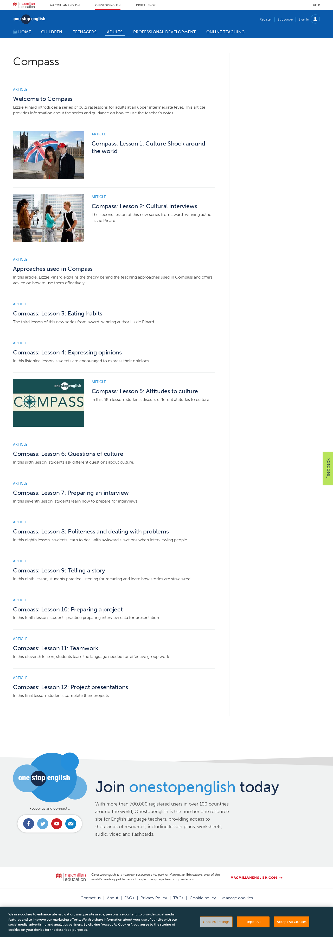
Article (20, 89)
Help (316, 5)
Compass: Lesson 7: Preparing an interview (71, 492)
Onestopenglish (107, 5)
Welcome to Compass (42, 98)
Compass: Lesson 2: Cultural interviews (144, 206)
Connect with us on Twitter (42, 824)
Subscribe (285, 19)
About (112, 897)
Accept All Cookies (291, 925)
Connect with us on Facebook (28, 824)
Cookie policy (203, 897)
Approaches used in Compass (53, 268)
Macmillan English (65, 5)
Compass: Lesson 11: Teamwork (55, 648)
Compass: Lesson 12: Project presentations (70, 687)
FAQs (129, 897)
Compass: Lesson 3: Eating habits (57, 313)
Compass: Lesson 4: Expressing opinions (67, 352)
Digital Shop (146, 5)
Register (266, 19)
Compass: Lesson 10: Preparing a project (68, 609)
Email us (70, 824)
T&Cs (178, 897)
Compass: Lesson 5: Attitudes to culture (145, 391)
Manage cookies (237, 897)
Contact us (90, 897)
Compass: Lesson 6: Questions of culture (68, 453)
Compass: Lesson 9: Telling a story (59, 570)
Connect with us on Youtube (56, 824)
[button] (328, 468)
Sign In (304, 19)
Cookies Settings (216, 925)
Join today (187, 787)
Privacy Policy (153, 897)
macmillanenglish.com (253, 878)
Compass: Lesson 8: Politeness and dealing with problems (91, 531)
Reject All (253, 925)
